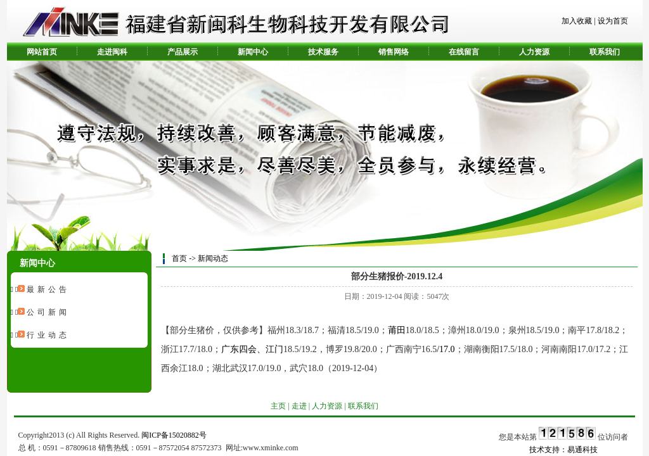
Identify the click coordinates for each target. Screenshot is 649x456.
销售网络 (393, 52)
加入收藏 (577, 20)
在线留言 (464, 52)
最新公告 (48, 289)
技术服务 (323, 52)
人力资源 (534, 52)
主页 (278, 406)
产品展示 (182, 52)
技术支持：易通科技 (563, 449)
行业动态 (48, 335)
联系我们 (604, 52)
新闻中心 (253, 52)
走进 (299, 406)
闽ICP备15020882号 (174, 435)
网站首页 (42, 52)
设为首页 (613, 20)
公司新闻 (48, 312)
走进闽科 (112, 52)
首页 (179, 258)
